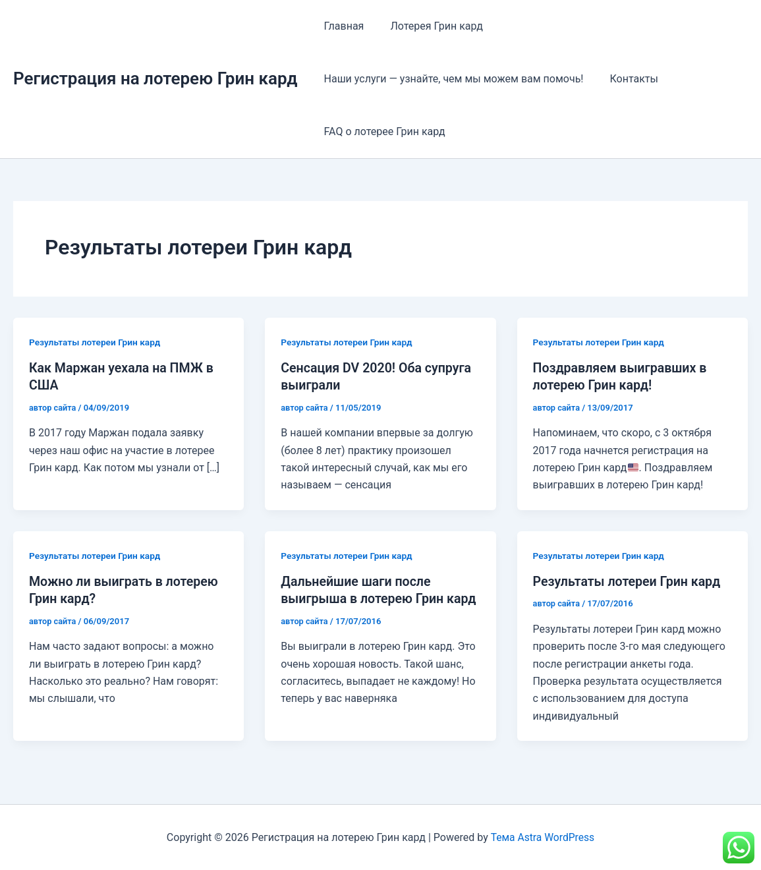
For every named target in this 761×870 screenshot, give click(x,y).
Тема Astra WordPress (543, 836)
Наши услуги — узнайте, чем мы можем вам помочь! (451, 78)
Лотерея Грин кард (428, 26)
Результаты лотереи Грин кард (96, 342)
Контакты (626, 78)
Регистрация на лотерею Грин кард (155, 78)
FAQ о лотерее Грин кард (382, 131)
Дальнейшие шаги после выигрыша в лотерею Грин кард (364, 598)
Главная (342, 26)
